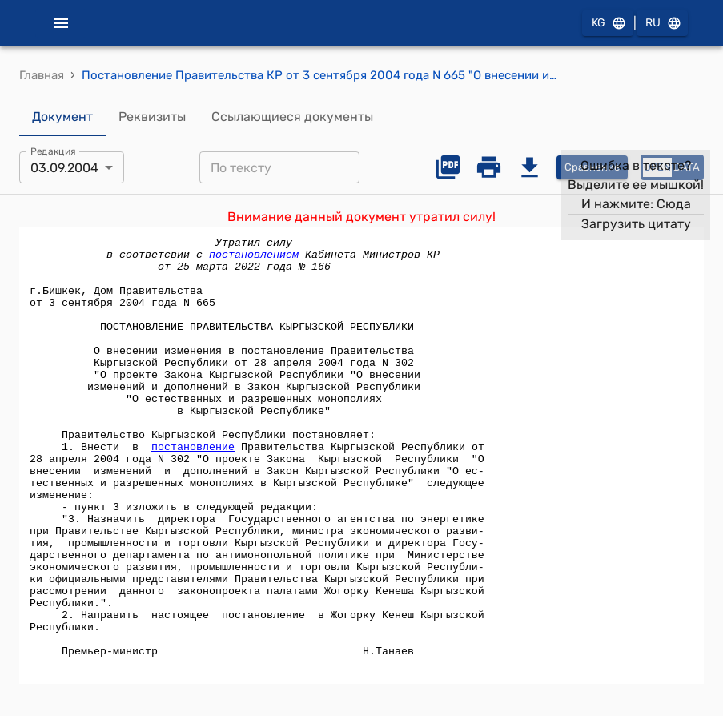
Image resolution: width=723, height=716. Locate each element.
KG (607, 23)
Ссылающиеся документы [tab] (292, 117)
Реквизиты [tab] (152, 117)
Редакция (53, 151)
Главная (41, 75)
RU (662, 23)
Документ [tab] (62, 117)
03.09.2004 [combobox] (64, 167)
